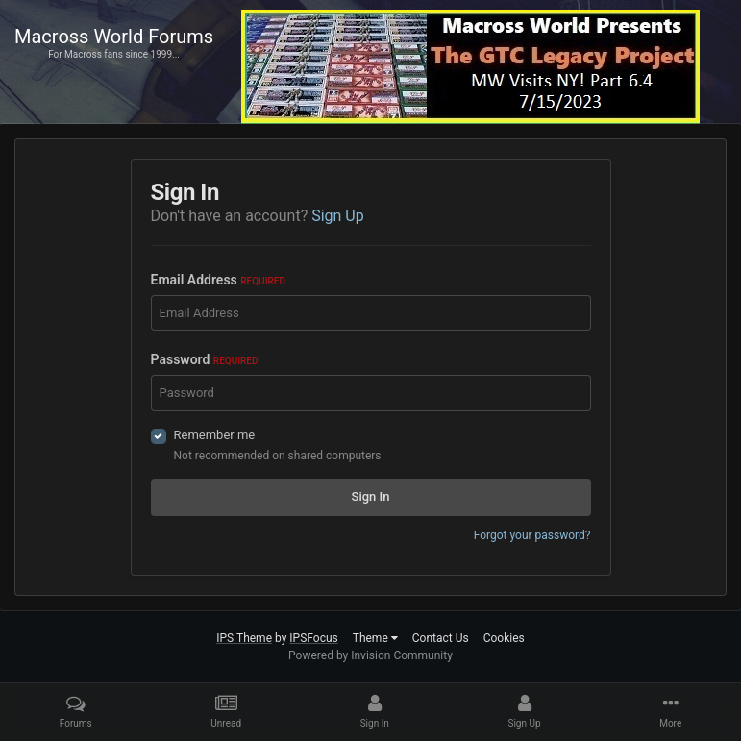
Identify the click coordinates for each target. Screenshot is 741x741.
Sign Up (337, 216)
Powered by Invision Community (370, 655)
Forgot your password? (532, 535)
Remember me (215, 435)
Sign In (371, 496)
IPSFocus (313, 638)
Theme (375, 638)
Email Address (218, 279)
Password (205, 359)
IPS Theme (244, 638)
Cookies (504, 638)
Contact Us (440, 638)
